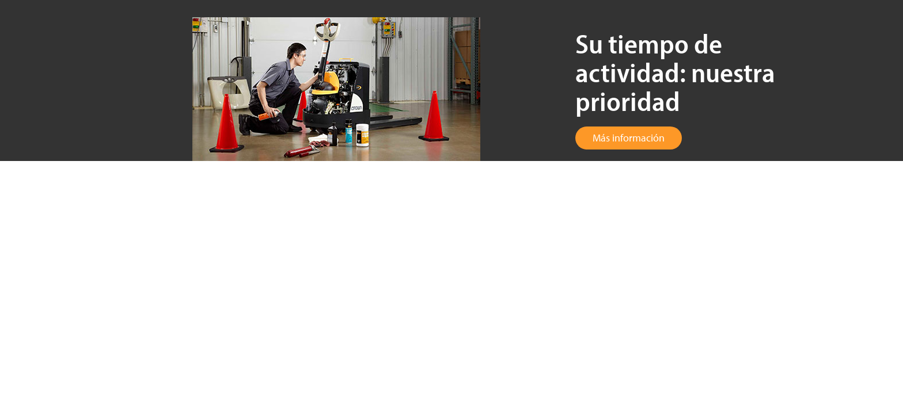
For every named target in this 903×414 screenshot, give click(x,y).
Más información (629, 137)
